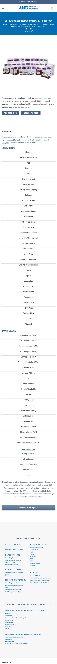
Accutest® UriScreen (36, 576)
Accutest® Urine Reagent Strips (40, 578)
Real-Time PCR (9, 641)
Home (5, 24)
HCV (31, 558)
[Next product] (26, 30)
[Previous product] (31, 30)
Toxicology (41, 26)
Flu (32, 552)
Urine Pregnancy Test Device (14, 583)
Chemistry (8, 615)
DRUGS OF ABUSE (12, 555)
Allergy (7, 613)
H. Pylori (33, 556)
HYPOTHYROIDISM (13, 570)
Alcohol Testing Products (13, 560)
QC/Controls (9, 620)
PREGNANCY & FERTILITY (15, 580)
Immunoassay (9, 624)
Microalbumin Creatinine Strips (39, 582)
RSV (32, 554)
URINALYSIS (35, 573)
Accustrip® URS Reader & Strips (40, 580)
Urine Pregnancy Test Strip (13, 589)
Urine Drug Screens (11, 558)
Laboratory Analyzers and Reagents (23, 24)
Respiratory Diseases (36, 547)
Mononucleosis (35, 563)
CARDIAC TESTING (12, 545)
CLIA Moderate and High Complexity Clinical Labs (32, 25)
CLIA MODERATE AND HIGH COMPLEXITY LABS (24, 610)
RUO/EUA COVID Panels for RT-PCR (16, 644)
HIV (31, 561)
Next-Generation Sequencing (14, 637)
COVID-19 (34, 550)
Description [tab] (7, 131)
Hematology (9, 622)
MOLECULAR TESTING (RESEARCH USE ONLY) (23, 634)
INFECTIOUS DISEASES (39, 545)
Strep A (32, 565)
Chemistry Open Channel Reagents (15, 618)
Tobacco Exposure (10, 562)
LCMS (7, 629)
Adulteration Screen (11, 564)
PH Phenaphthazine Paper (13, 592)
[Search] (53, 8)
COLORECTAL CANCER (14, 550)
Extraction (8, 639)
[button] (3, 8)
